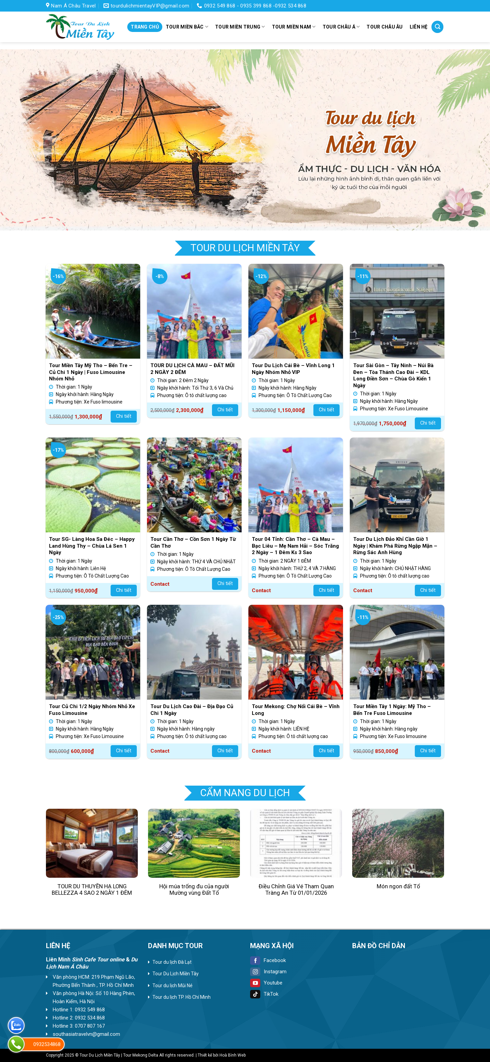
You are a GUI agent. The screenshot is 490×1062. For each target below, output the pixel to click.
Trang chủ (145, 27)
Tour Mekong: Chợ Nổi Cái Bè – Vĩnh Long (296, 709)
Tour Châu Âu (384, 27)
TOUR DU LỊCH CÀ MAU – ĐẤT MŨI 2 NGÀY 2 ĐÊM (192, 368)
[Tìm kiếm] (437, 27)
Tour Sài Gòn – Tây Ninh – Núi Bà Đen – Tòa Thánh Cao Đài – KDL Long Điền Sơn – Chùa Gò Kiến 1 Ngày (393, 375)
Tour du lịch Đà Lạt (172, 962)
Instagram (268, 972)
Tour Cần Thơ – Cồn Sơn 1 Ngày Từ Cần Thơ (193, 542)
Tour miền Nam (294, 26)
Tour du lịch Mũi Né (172, 985)
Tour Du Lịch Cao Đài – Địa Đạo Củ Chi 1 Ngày (191, 709)
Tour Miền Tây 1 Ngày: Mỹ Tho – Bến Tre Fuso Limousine (392, 709)
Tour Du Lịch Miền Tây (175, 973)
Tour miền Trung (240, 26)
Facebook (268, 960)
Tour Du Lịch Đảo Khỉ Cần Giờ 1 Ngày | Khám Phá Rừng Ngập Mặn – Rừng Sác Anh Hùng (395, 545)
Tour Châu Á (341, 26)
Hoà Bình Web (232, 1055)
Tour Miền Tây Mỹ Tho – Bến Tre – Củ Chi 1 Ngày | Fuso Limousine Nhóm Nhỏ (90, 372)
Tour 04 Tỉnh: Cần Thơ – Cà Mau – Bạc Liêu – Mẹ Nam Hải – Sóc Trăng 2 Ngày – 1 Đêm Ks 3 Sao (295, 545)
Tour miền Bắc (187, 26)
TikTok (264, 994)
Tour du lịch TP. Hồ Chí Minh (181, 997)
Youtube (266, 983)
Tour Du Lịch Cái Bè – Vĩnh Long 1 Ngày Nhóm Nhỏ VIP (293, 368)
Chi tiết (123, 416)
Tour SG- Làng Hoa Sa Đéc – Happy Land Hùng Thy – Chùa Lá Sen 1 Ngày (92, 545)
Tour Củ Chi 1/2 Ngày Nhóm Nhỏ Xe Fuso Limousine (92, 709)
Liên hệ (419, 27)
